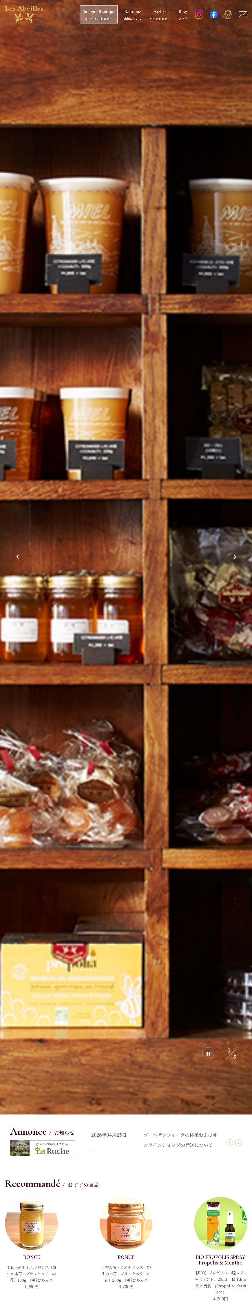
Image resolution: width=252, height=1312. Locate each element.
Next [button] (235, 557)
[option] (126, 557)
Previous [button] (17, 557)
